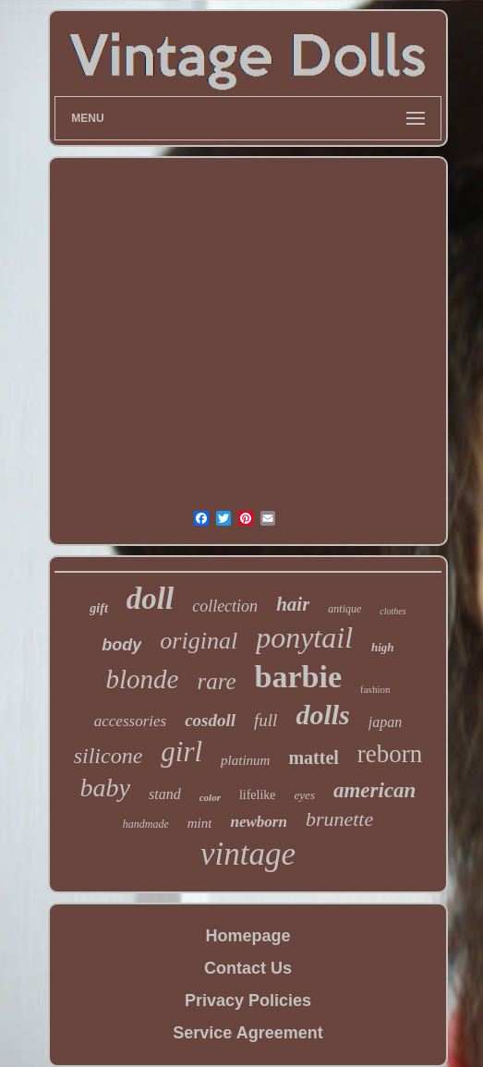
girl (181, 751)
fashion (375, 689)
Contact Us (248, 968)
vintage (248, 854)
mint (199, 823)
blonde (142, 679)
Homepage (247, 936)
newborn (258, 822)
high (382, 647)
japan (385, 722)
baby (105, 787)
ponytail (304, 637)
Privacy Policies (248, 1000)
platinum (245, 760)
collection (225, 606)
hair (292, 604)
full (265, 720)
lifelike (257, 795)
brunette (339, 819)
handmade (146, 824)
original (198, 640)
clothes (392, 611)
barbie (298, 677)
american (374, 790)
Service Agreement (247, 1033)
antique (344, 608)
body (121, 645)
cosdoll (210, 720)
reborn (389, 754)
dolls (322, 714)
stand (165, 794)
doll (150, 598)
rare (216, 681)
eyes (305, 795)
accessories (130, 721)
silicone (108, 756)
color (210, 797)
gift (98, 608)
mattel (313, 757)
